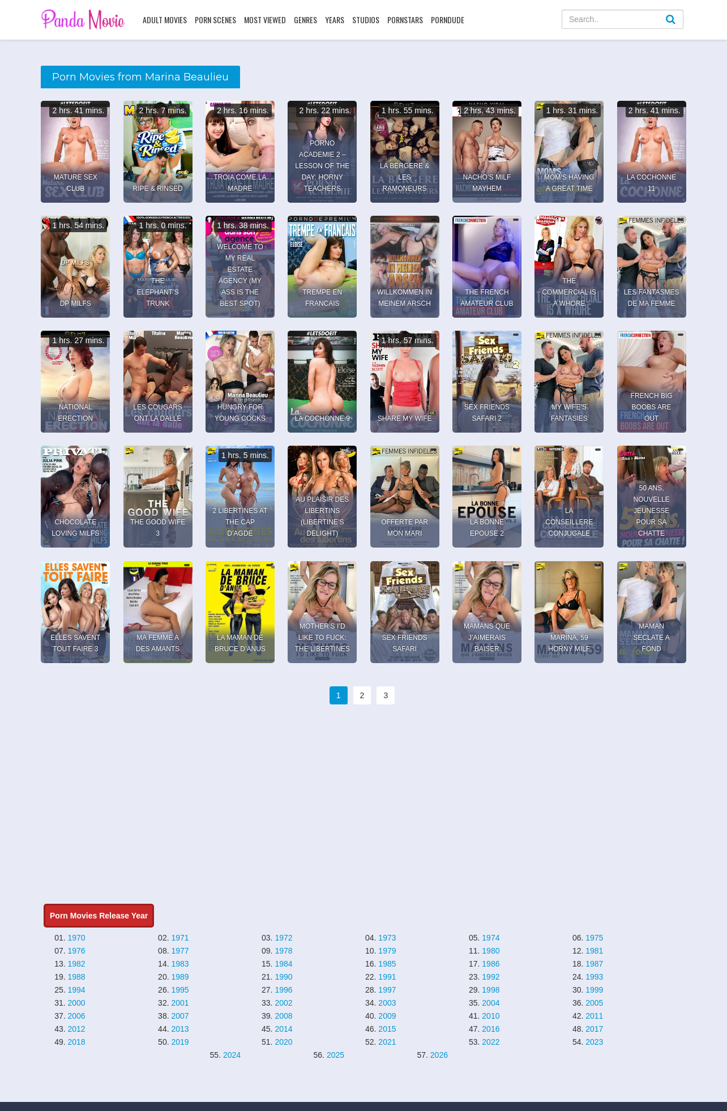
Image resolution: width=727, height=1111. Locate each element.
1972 (283, 937)
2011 (594, 1015)
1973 (387, 937)
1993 (594, 976)
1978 (283, 950)
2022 (490, 1041)
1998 (490, 989)
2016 (490, 1028)
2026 (439, 1054)
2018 (76, 1041)
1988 (76, 976)
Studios (365, 19)
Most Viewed (265, 19)
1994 (76, 989)
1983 (180, 963)
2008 (283, 1015)
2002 (283, 1002)
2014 (283, 1028)
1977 (180, 950)
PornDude (447, 19)
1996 (283, 989)
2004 (490, 1002)
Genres (305, 19)
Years (334, 19)
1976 (76, 950)
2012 (76, 1028)
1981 (594, 950)
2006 (76, 1015)
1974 (490, 937)
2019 (180, 1041)
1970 (76, 937)
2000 (76, 1002)
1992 (490, 976)
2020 (283, 1041)
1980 (490, 950)
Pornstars (405, 19)
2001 (180, 1002)
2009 (387, 1015)
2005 (594, 1002)
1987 (594, 963)
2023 (594, 1041)
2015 (387, 1028)
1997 (387, 989)
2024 (232, 1054)
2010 (490, 1015)
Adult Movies (165, 19)
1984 (283, 963)
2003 (387, 1002)
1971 (180, 937)
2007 (180, 1015)
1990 (283, 976)
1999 (594, 989)
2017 (594, 1028)
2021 (387, 1041)
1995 (180, 989)
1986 (490, 963)
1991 (387, 976)
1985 (387, 963)
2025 (335, 1054)
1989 (180, 976)
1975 (594, 937)
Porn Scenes (215, 19)
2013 (180, 1028)
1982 (76, 963)
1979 (387, 950)
